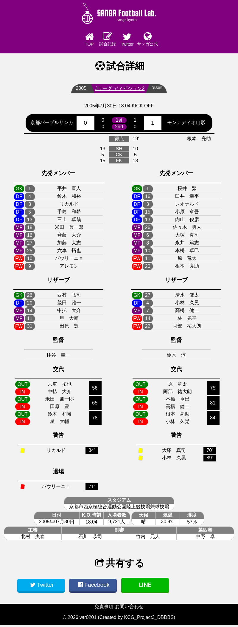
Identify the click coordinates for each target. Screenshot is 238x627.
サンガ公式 (168, 40)
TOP (70, 40)
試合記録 (102, 40)
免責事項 (103, 608)
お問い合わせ (129, 608)
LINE (145, 587)
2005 (79, 90)
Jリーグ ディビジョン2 (117, 90)
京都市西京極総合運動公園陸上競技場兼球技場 (119, 509)
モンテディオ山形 (186, 124)
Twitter (135, 40)
